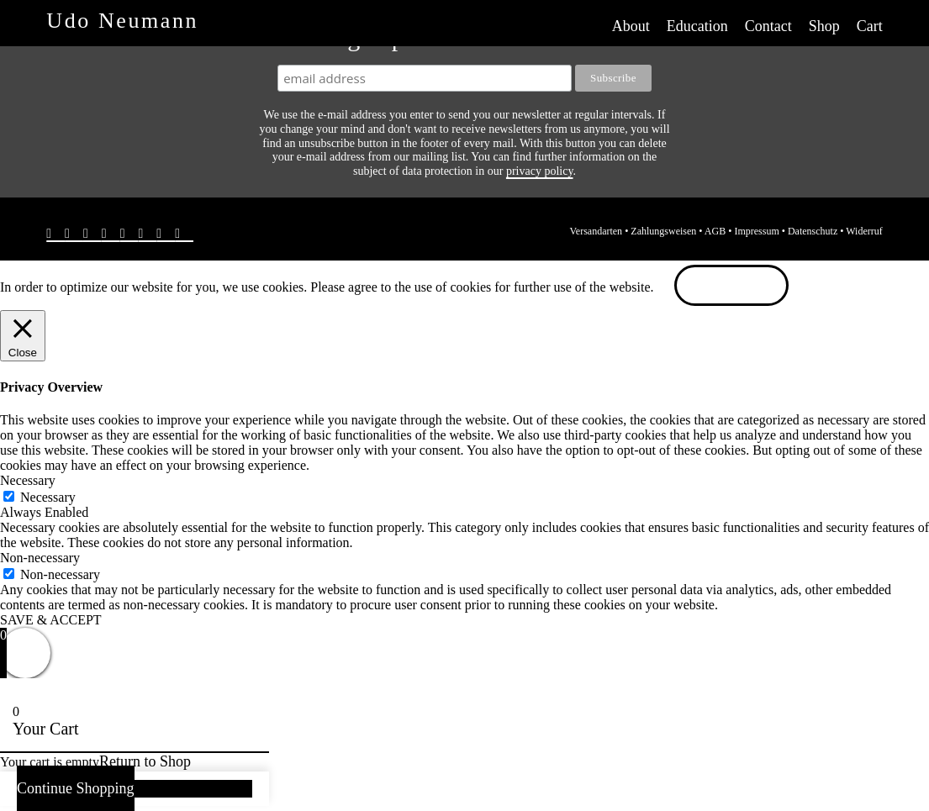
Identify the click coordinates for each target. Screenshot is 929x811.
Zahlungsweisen (663, 231)
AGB (715, 231)
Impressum (756, 231)
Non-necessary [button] (40, 557)
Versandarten (595, 231)
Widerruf (864, 231)
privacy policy (539, 171)
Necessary (48, 497)
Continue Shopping (76, 788)
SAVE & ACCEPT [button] (51, 620)
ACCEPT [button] (732, 287)
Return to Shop (145, 761)
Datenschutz (812, 231)
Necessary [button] (27, 480)
